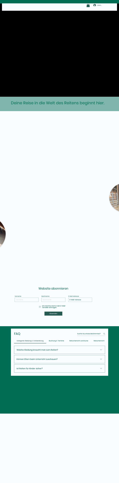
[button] (88, 5)
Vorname (18, 296)
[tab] (30, 340)
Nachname (45, 296)
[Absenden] (53, 314)
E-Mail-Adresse (73, 296)
